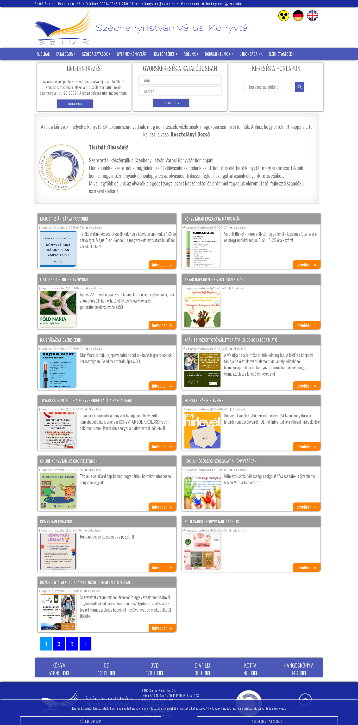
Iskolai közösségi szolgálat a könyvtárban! (221, 461)
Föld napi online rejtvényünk (64, 279)
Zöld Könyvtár (49, 66)
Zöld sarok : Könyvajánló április (211, 522)
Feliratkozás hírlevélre (203, 400)
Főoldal (43, 54)
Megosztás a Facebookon (52, 227)
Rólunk (190, 54)
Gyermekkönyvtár (131, 54)
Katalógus (64, 54)
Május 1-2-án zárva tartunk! (64, 219)
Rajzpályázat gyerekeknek (61, 340)
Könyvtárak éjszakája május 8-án (212, 219)
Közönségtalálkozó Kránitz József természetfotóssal (85, 582)
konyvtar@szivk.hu (160, 3)
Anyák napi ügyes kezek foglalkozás (214, 279)
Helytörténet (164, 54)
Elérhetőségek (280, 54)
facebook (190, 3)
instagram (212, 3)
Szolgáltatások (95, 54)
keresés (299, 87)
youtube (233, 3)
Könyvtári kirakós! (56, 522)
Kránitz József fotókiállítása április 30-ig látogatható (230, 340)
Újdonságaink (251, 54)
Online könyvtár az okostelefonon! (69, 461)
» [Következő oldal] (85, 644)
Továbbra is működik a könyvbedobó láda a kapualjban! (86, 400)
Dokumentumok (217, 54)
